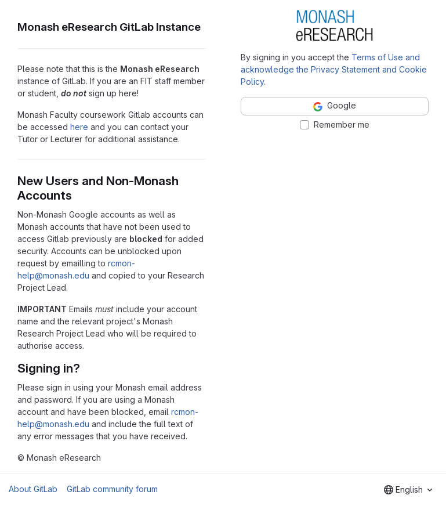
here (79, 127)
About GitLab (33, 489)
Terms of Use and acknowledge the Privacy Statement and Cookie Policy (334, 69)
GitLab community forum (112, 489)
